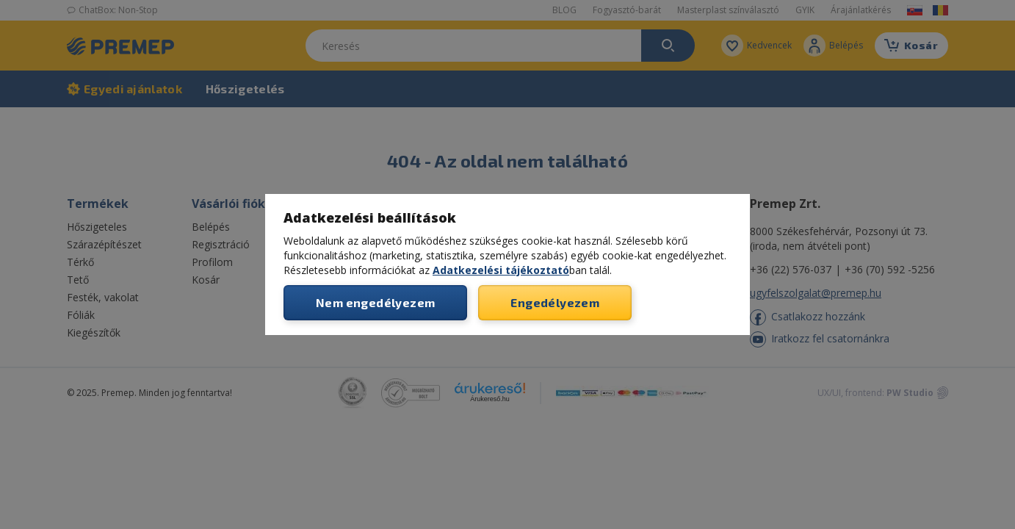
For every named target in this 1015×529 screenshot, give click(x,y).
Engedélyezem (554, 302)
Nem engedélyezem (375, 302)
